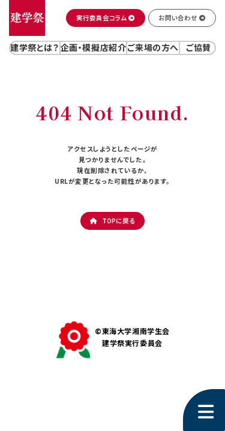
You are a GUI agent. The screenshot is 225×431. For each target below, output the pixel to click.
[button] (105, 18)
